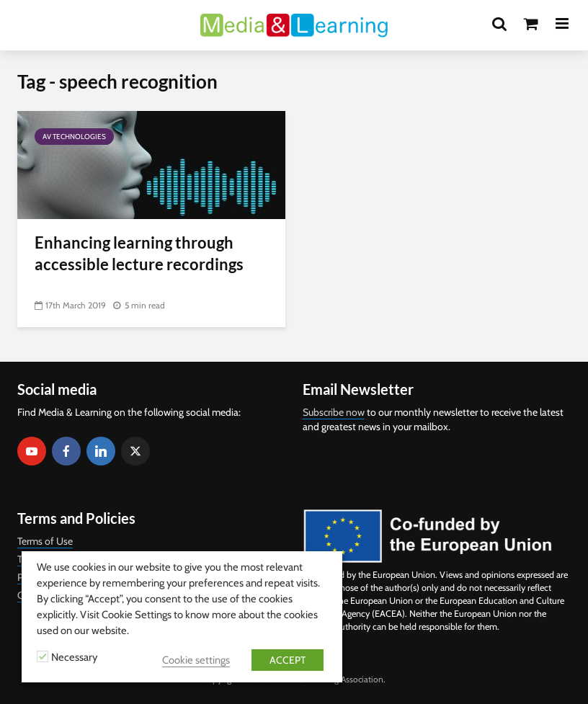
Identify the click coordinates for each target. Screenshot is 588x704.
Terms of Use (45, 541)
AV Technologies (74, 136)
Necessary (74, 657)
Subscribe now (334, 412)
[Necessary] (42, 656)
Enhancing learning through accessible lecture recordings (139, 253)
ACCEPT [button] (288, 660)
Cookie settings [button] (196, 660)
